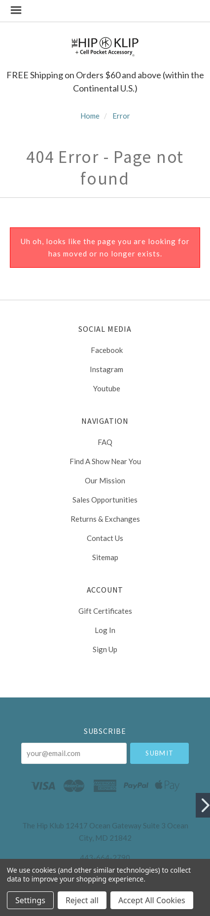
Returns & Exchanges (105, 518)
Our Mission (105, 480)
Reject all (82, 900)
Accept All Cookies (151, 900)
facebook (105, 350)
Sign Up (105, 649)
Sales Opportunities (105, 499)
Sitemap (105, 557)
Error (121, 115)
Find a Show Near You (105, 461)
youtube (105, 388)
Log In (105, 630)
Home (90, 115)
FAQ (105, 442)
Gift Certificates (105, 610)
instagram (105, 369)
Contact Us (105, 538)
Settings (30, 900)
